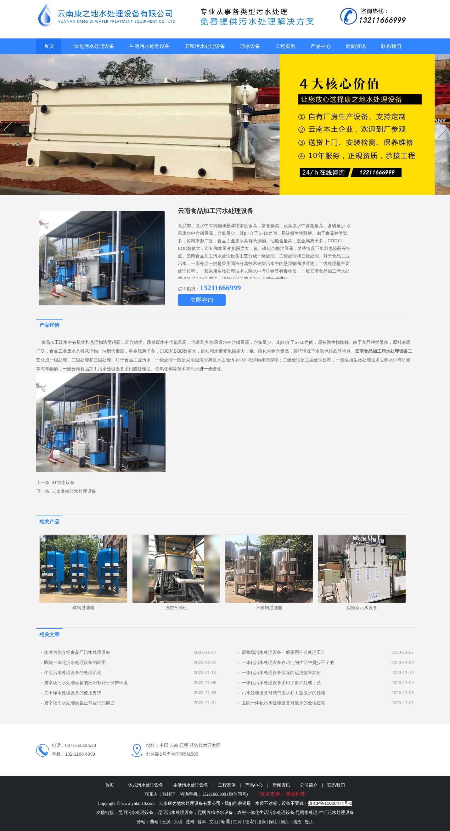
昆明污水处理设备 (136, 812)
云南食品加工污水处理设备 (97, 368)
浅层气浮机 (176, 607)
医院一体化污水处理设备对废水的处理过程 (283, 702)
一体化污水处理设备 (91, 46)
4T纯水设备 (63, 482)
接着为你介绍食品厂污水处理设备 (77, 652)
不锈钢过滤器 (269, 607)
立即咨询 (201, 300)
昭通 (225, 821)
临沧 (298, 821)
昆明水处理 (306, 812)
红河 (237, 821)
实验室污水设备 (361, 607)
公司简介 (309, 785)
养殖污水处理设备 (205, 46)
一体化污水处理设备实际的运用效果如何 (281, 672)
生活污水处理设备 (149, 46)
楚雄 (190, 821)
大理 (178, 821)
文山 (213, 821)
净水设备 (250, 46)
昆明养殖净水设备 (215, 812)
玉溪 (166, 821)
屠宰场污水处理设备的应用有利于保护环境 (86, 682)
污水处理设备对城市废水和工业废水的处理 (283, 692)
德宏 (249, 821)
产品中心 (321, 46)
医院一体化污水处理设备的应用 (75, 662)
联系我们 (391, 46)
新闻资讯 (356, 46)
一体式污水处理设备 (143, 785)
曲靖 (154, 821)
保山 (273, 821)
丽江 (285, 821)
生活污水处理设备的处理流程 (72, 672)
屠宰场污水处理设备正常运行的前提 (79, 702)
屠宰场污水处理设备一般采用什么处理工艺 (283, 652)
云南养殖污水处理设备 (74, 491)
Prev (4, 121)
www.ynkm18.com (138, 803)
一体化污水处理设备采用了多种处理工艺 (281, 682)
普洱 (201, 821)
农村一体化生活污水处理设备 (266, 812)
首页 (49, 46)
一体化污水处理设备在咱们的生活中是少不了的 (288, 662)
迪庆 (261, 821)
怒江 (309, 821)
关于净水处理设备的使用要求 (72, 692)
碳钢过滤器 (83, 607)
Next (438, 121)
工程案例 (285, 46)
